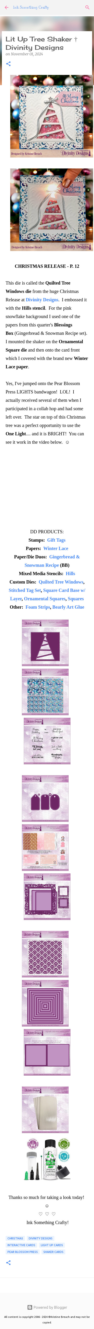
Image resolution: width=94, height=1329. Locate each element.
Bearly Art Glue (68, 607)
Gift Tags (56, 540)
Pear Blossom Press (22, 1251)
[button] (8, 64)
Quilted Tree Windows (61, 581)
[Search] (87, 7)
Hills (70, 573)
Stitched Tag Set (25, 590)
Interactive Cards (21, 1245)
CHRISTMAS (15, 1238)
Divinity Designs (42, 299)
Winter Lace (55, 548)
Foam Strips (38, 607)
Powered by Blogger (47, 1307)
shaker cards (53, 1251)
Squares (76, 598)
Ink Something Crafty (31, 7)
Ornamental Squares (45, 598)
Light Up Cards (52, 1245)
